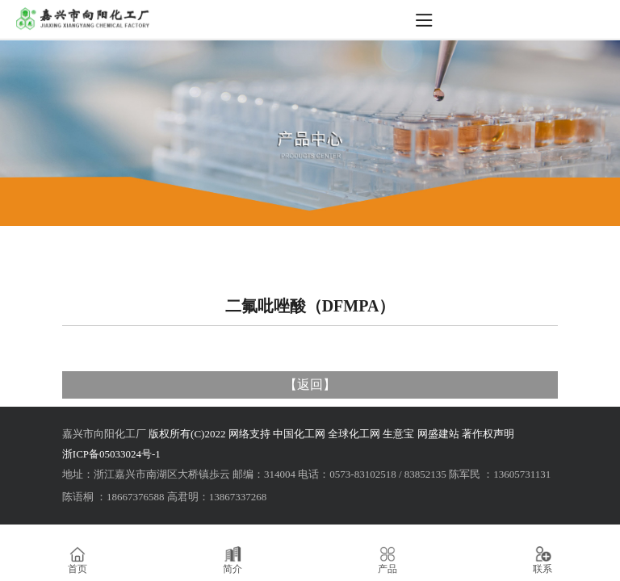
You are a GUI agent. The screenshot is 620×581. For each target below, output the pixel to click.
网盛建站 (438, 434)
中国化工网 (299, 434)
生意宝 (398, 434)
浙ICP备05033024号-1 (111, 454)
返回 (310, 384)
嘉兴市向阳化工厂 (104, 434)
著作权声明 (488, 434)
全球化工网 (354, 434)
